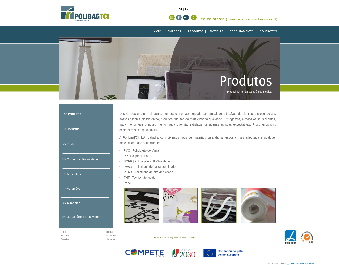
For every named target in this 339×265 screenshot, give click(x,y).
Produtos (65, 239)
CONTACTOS (268, 31)
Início (63, 232)
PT (180, 9)
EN (187, 9)
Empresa (65, 235)
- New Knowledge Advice (302, 264)
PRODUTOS (195, 31)
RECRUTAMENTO (241, 31)
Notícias (110, 232)
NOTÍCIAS (216, 31)
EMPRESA (174, 31)
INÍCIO (157, 31)
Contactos (110, 239)
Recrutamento (112, 235)
